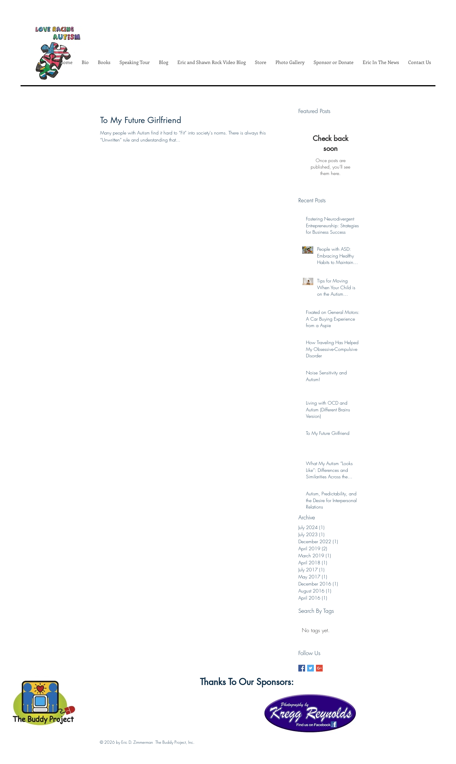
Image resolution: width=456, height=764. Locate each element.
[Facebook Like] (145, 705)
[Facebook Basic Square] (301, 668)
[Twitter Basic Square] (310, 668)
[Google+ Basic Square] (319, 668)
